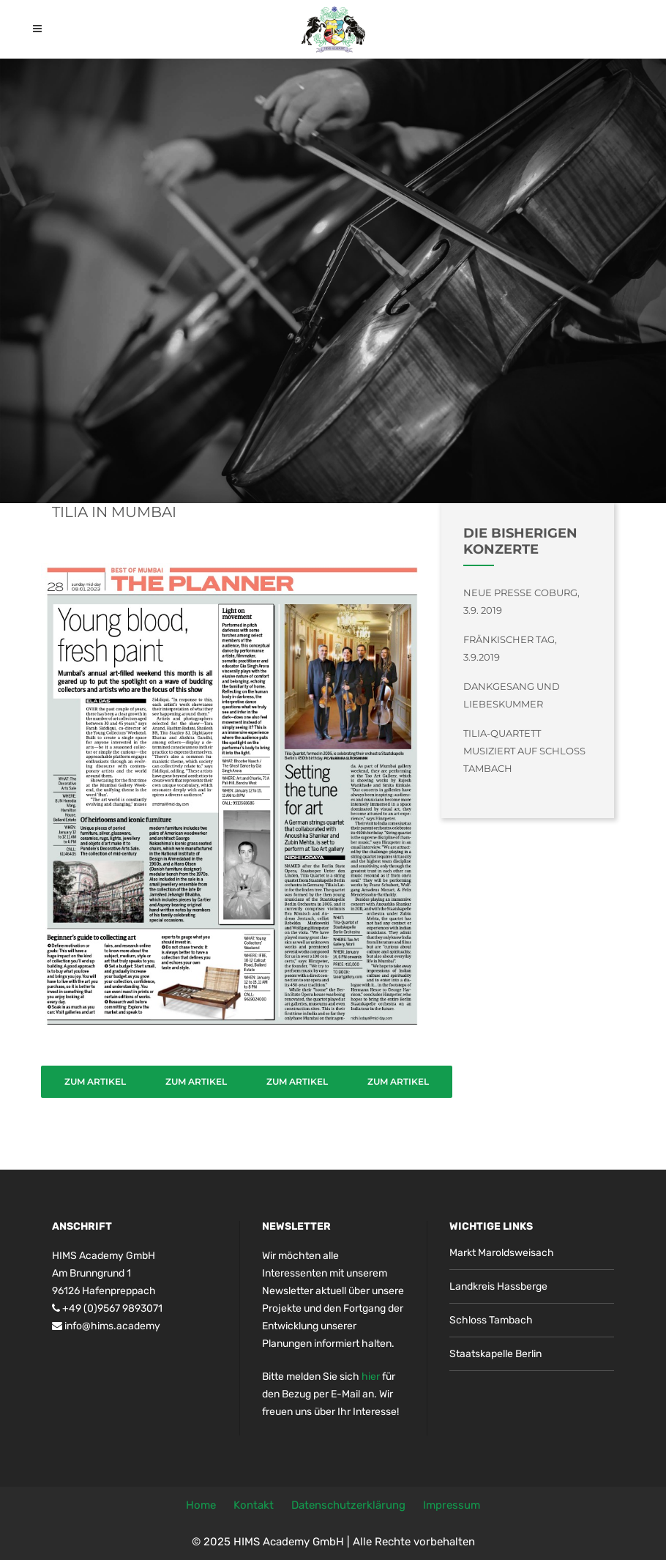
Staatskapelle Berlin (495, 1354)
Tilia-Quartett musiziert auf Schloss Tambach (524, 750)
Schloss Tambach (491, 1320)
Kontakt (253, 1505)
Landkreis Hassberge (498, 1286)
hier (371, 1376)
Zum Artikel (95, 1081)
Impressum (451, 1505)
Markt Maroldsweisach (501, 1253)
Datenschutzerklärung (348, 1505)
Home (201, 1505)
